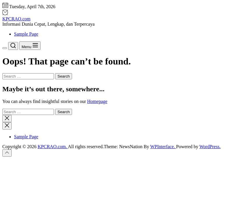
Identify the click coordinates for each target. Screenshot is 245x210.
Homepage (97, 101)
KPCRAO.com (16, 18)
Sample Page (26, 34)
